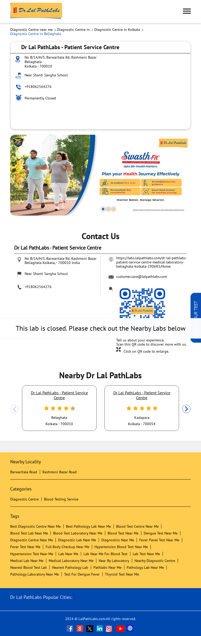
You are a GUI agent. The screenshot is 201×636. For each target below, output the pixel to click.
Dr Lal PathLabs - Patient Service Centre (59, 395)
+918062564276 (38, 86)
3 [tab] (113, 209)
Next (186, 409)
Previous (14, 409)
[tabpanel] (100, 175)
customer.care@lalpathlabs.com (141, 276)
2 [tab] (108, 209)
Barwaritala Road (23, 472)
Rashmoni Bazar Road (59, 472)
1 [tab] (103, 209)
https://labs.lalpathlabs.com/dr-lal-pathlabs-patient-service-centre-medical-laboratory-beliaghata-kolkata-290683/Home (151, 262)
